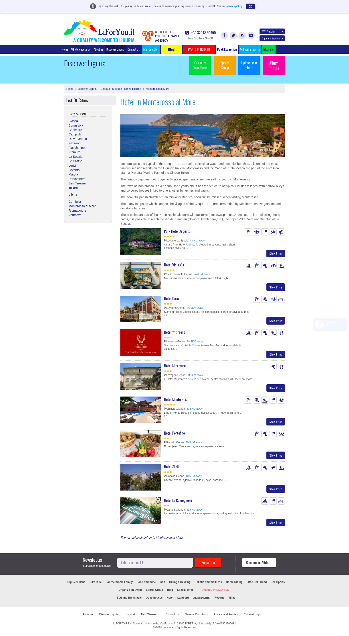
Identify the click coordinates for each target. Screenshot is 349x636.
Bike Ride (95, 582)
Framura (74, 152)
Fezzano (75, 143)
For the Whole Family (119, 582)
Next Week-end (150, 614)
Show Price (275, 253)
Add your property (250, 49)
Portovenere (77, 179)
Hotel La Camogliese (178, 500)
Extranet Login (252, 614)
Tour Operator (151, 49)
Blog (170, 589)
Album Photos (274, 65)
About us (98, 49)
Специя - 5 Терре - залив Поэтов (121, 88)
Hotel (170, 597)
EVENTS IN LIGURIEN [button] (199, 49)
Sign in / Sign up (272, 38)
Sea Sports (278, 582)
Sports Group (224, 65)
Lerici (72, 165)
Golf (162, 582)
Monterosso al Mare (157, 88)
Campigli (75, 134)
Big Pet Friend (76, 582)
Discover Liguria (115, 49)
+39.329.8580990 (200, 32)
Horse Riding (234, 582)
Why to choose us (81, 49)
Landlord (183, 597)
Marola (73, 174)
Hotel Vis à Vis (174, 265)
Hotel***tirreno (174, 332)
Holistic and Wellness (208, 582)
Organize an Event (130, 589)
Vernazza (75, 215)
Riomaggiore (77, 210)
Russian (272, 31)
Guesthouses (154, 597)
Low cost (129, 614)
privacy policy (234, 6)
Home (65, 49)
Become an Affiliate (259, 562)
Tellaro (73, 188)
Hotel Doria (172, 298)
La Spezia (75, 156)
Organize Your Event (200, 65)
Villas (231, 597)
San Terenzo (77, 183)
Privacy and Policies (226, 614)
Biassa (73, 121)
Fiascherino (77, 147)
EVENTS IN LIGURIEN (215, 589)
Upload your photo (249, 65)
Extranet (268, 49)
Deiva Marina (78, 139)
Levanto (74, 170)
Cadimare (75, 130)
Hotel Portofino (174, 433)
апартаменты (201, 597)
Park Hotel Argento (177, 231)
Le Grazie (75, 161)
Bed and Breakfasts (129, 597)
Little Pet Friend (257, 582)
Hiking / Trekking (180, 582)
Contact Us (134, 49)
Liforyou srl (167, 627)
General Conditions (196, 614)
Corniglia (75, 201)
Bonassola (76, 125)
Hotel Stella (172, 466)
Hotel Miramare (175, 365)
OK (250, 6)
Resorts (219, 597)
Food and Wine (146, 582)
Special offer (185, 589)
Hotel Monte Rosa (176, 399)
